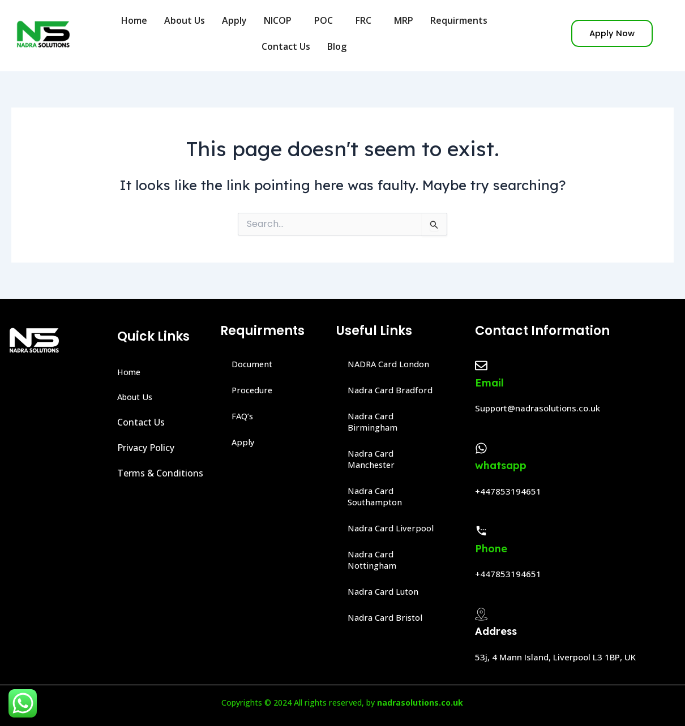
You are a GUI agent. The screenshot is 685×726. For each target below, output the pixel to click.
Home (134, 20)
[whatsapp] (481, 448)
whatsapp (500, 465)
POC (326, 20)
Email (489, 382)
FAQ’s (244, 416)
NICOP (280, 20)
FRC (366, 20)
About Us (184, 20)
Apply (234, 20)
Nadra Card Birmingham (374, 422)
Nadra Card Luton (386, 592)
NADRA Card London (392, 364)
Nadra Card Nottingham (374, 560)
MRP (403, 20)
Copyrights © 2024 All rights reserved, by (342, 702)
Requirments (461, 20)
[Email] (481, 365)
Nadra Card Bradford (393, 390)
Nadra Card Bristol (387, 618)
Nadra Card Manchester (373, 459)
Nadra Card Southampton (378, 497)
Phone (491, 548)
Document (254, 364)
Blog (339, 46)
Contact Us (286, 46)
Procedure (254, 390)
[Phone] (481, 531)
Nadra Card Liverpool (393, 528)
